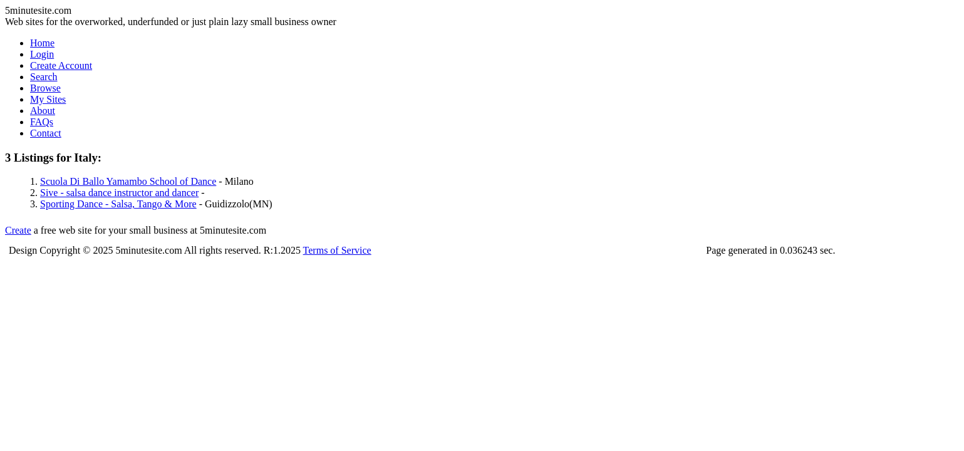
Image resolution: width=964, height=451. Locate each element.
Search (44, 76)
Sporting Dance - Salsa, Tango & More (118, 204)
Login (42, 54)
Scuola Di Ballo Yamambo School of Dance (128, 181)
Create (18, 230)
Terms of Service (337, 250)
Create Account (61, 65)
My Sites (48, 99)
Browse (45, 88)
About (42, 110)
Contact (45, 133)
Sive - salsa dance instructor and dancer (119, 192)
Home (42, 43)
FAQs (41, 122)
